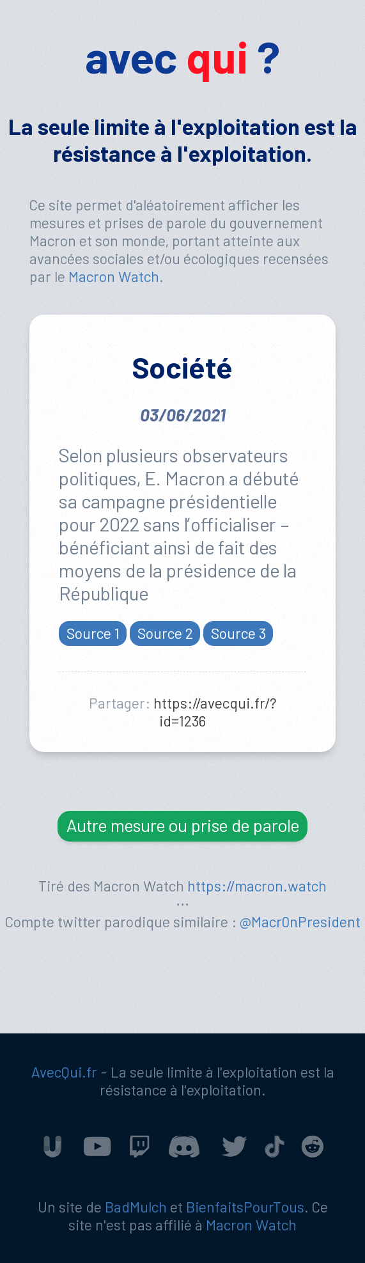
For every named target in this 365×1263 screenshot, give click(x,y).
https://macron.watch (257, 886)
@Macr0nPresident (300, 921)
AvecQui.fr (64, 1072)
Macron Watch (113, 276)
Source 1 (93, 632)
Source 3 (238, 632)
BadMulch (136, 1207)
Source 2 (165, 632)
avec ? (182, 55)
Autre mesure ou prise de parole (182, 825)
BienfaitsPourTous (245, 1207)
